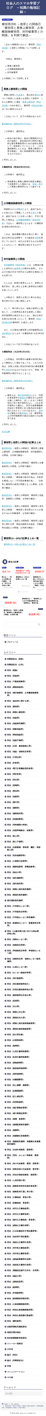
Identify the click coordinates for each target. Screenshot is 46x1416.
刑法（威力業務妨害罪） (18, 1113)
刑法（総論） (13, 670)
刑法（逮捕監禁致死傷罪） (19, 1125)
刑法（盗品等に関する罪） (19, 701)
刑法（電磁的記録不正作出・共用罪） (23, 1270)
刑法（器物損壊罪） (16, 1063)
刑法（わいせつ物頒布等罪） (20, 973)
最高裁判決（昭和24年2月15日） (17, 124)
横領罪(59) (7, 448)
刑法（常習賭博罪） (16, 1293)
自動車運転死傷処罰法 (17, 1327)
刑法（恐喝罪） (14, 785)
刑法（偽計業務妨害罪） (18, 1108)
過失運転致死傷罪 (15, 900)
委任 (28, 395)
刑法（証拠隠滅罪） (16, 1091)
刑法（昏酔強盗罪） (16, 729)
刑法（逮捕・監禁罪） (17, 1119)
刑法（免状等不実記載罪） (19, 1237)
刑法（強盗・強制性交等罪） (20, 752)
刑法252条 (37, 105)
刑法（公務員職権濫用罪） (19, 1304)
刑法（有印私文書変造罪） (19, 1253)
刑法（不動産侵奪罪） (17, 681)
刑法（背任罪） (14, 780)
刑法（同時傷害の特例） (18, 825)
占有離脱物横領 (23, 220)
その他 (10, 1377)
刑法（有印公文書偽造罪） (19, 1208)
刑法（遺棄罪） (14, 1130)
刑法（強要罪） (14, 797)
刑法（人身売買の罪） (17, 1180)
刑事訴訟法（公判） (16, 665)
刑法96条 (20, 265)
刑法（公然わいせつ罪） (18, 967)
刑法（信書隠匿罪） (16, 1079)
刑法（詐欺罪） (14, 763)
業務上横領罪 (28, 102)
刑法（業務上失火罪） (17, 1012)
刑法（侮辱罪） (14, 1046)
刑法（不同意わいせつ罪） (19, 906)
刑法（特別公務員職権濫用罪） (21, 1310)
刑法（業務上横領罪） (17, 712)
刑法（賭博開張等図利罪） (19, 1298)
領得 (37, 238)
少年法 (10, 1349)
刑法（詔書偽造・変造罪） (19, 1203)
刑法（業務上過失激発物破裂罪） (22, 1023)
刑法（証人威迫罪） (16, 1096)
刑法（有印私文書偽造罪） (19, 1248)
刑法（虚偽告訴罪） (16, 1282)
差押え (19, 268)
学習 (9, 1366)
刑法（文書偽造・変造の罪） (20, 1197)
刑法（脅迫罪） (14, 791)
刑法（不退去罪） (15, 757)
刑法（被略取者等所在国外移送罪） (23, 1186)
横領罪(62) (7, 495)
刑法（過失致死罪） (16, 884)
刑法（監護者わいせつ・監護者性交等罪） (23, 924)
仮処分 (23, 398)
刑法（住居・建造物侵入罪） (20, 746)
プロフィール (12, 642)
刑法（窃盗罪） (14, 676)
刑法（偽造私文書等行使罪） (20, 1265)
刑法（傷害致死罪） (16, 813)
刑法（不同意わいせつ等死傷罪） (22, 917)
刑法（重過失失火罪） (17, 1018)
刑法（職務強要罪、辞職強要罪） (22, 867)
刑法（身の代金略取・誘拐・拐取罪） (23, 1163)
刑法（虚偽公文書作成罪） (19, 1225)
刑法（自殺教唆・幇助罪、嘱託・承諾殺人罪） (23, 848)
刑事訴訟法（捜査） (16, 659)
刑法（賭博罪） (14, 1287)
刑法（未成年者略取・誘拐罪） (21, 1150)
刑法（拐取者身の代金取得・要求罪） (23, 1169)
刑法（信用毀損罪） (16, 1102)
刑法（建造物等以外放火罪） (20, 995)
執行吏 (21, 395)
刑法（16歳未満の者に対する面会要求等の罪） (23, 932)
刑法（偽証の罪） (15, 1276)
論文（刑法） (13, 1355)
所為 (24, 413)
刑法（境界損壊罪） (16, 1074)
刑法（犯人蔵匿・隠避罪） (19, 1085)
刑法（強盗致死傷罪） (17, 723)
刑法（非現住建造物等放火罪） (21, 989)
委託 (37, 95)
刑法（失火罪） (14, 1006)
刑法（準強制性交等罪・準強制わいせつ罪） (23, 952)
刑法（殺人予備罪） (16, 842)
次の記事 (6, 432)
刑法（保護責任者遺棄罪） (19, 1136)
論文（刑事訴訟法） (16, 1360)
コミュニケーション (16, 1372)
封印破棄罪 (9, 265)
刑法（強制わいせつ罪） (18, 939)
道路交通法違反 (14, 1332)
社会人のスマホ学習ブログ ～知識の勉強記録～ (23, 7)
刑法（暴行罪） (14, 802)
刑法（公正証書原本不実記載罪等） (23, 1231)
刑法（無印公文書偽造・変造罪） (22, 1220)
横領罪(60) (7, 463)
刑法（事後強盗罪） (16, 735)
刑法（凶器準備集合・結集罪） (21, 830)
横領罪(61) (7, 474)
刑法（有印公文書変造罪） (19, 1214)
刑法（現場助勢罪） (16, 819)
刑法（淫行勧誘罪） (16, 978)
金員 (20, 95)
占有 (33, 213)
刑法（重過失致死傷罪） (18, 895)
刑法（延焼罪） (14, 1001)
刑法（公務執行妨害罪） (18, 861)
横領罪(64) (7, 521)
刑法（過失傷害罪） (16, 878)
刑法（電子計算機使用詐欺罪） (21, 768)
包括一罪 (36, 184)
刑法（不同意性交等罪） (18, 912)
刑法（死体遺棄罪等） (17, 855)
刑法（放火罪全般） (16, 1034)
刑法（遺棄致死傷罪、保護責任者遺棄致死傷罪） (23, 1142)
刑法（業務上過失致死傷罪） (20, 889)
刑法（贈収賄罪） (15, 1321)
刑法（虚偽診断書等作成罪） (20, 1259)
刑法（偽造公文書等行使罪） (20, 1242)
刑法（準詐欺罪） (15, 774)
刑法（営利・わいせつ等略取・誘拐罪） (23, 1156)
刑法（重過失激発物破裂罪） (20, 1029)
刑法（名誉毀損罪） (16, 1040)
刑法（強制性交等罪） (17, 945)
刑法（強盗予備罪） (16, 740)
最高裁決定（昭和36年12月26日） (18, 381)
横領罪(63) (7, 506)
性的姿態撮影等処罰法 (17, 1338)
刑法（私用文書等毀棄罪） (19, 1057)
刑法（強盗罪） (14, 718)
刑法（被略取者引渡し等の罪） (21, 1192)
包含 (8, 370)
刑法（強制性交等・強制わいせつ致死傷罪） (23, 960)
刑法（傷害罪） (14, 808)
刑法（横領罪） (7, 19)
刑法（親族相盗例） (16, 687)
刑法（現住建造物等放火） (19, 984)
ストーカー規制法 (15, 1343)
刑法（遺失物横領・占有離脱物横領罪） (23, 694)
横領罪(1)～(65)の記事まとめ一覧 (19, 544)
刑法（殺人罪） (14, 836)
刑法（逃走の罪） (15, 872)
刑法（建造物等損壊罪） (18, 1068)
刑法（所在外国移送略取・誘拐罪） (23, 1175)
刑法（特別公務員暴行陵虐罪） (21, 1315)
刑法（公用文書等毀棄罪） (19, 1051)
